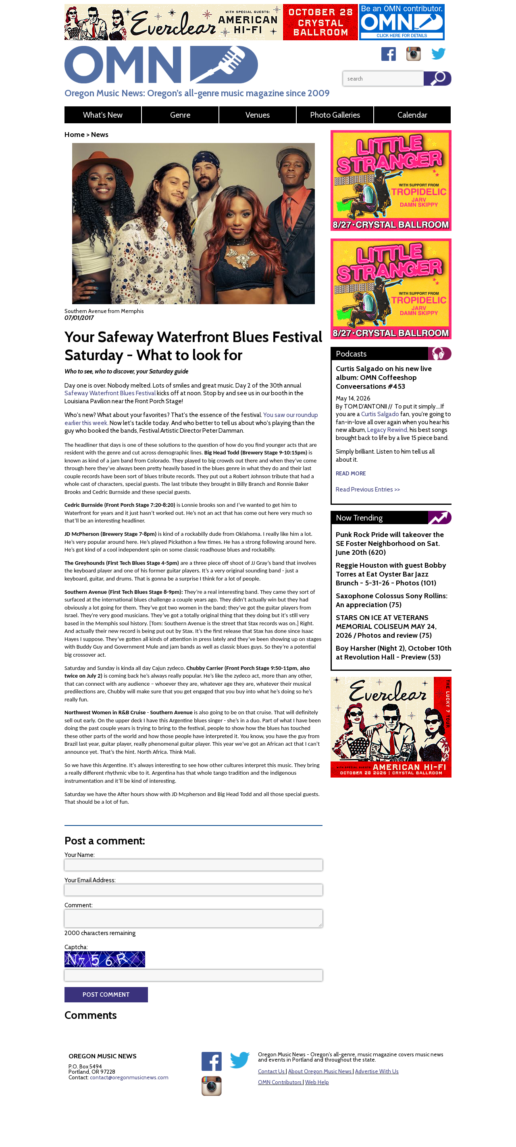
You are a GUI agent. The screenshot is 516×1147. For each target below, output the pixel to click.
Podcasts (351, 354)
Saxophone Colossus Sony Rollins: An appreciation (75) (391, 600)
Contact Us (271, 1071)
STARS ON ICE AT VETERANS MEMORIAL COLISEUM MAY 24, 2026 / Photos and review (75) (386, 626)
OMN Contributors (280, 1082)
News (99, 134)
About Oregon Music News (320, 1071)
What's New (103, 115)
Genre (180, 115)
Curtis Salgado (380, 414)
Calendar (412, 115)
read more (351, 473)
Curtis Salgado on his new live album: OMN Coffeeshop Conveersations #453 (384, 377)
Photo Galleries (335, 115)
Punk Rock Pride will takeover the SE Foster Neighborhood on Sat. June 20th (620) (390, 543)
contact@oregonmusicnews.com (129, 1077)
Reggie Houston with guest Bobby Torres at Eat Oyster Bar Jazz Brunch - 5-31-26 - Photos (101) (391, 574)
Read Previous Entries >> (368, 489)
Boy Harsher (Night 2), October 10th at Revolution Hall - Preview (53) (394, 653)
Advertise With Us (377, 1071)
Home (74, 134)
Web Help (317, 1082)
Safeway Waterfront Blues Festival (110, 393)
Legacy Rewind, (387, 429)
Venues (258, 115)
